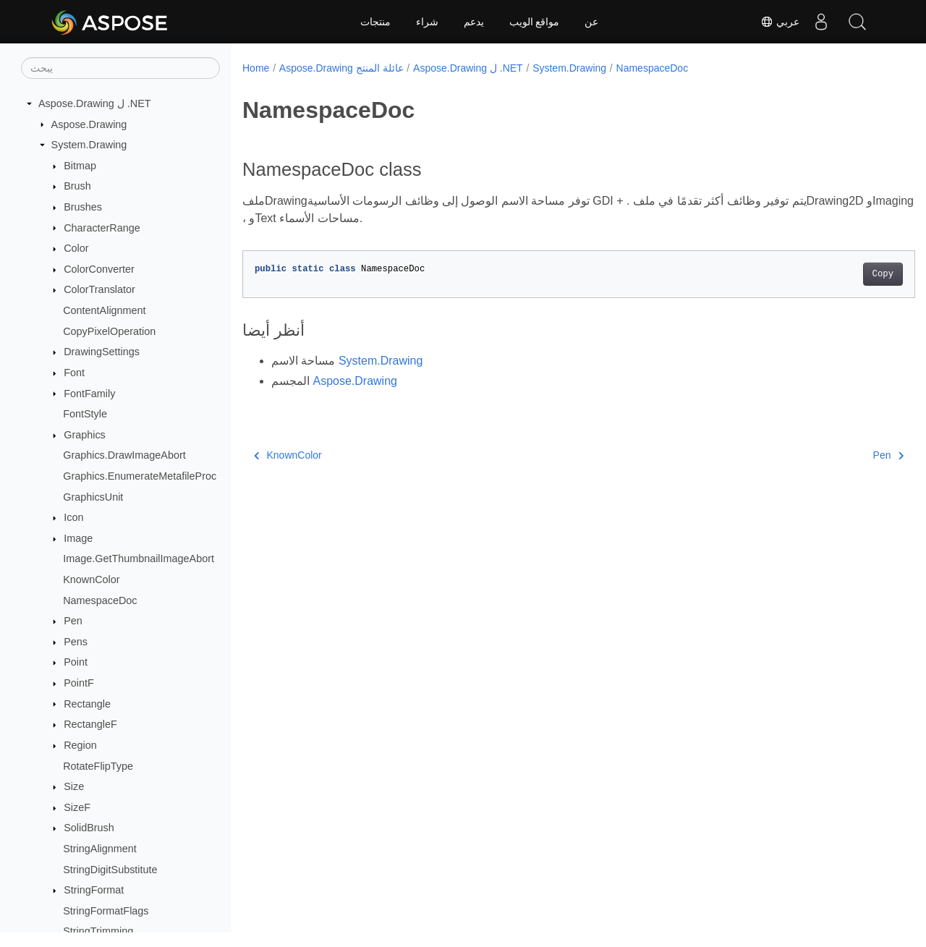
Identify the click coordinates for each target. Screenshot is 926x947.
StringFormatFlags (105, 911)
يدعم (474, 21)
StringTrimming (98, 931)
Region (80, 745)
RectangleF (90, 724)
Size (74, 786)
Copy (835, 274)
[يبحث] (120, 68)
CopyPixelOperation (109, 331)
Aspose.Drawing (89, 124)
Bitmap (80, 165)
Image (78, 538)
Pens (76, 641)
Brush (77, 186)
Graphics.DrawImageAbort (124, 455)
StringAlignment (100, 848)
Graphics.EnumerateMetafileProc (139, 476)
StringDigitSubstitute (110, 869)
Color (76, 248)
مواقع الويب (534, 21)
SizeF (77, 807)
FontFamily (89, 393)
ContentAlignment (104, 310)
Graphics (85, 435)
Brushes (83, 207)
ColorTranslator (99, 289)
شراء (427, 21)
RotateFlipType (98, 766)
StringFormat (94, 890)
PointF (79, 683)
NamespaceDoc (100, 600)
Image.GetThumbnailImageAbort (138, 558)
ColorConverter (99, 269)
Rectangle (87, 704)
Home (255, 68)
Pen (73, 621)
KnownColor (91, 579)
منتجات (375, 21)
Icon (73, 517)
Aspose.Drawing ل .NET (94, 103)
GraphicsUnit (93, 497)
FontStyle (85, 414)
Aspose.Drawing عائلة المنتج (341, 68)
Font (74, 372)
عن (591, 21)
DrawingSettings (102, 351)
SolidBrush (89, 827)
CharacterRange (102, 228)
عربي (779, 21)
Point (76, 662)
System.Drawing (89, 144)
